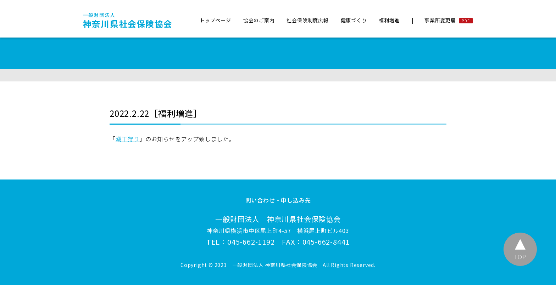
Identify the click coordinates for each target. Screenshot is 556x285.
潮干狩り (127, 139)
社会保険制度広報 (307, 20)
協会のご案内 (259, 20)
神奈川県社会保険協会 (127, 20)
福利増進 (389, 20)
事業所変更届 (440, 20)
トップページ (215, 20)
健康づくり (354, 20)
